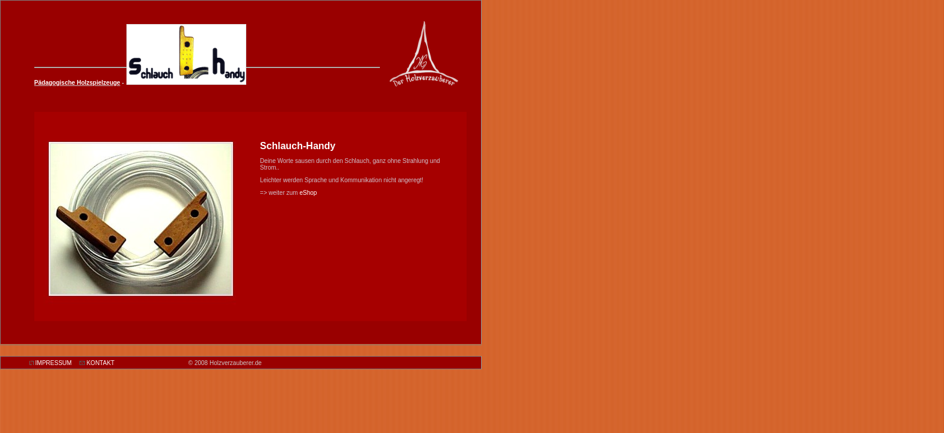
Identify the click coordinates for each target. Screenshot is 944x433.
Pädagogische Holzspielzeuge (77, 82)
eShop (308, 192)
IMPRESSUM (54, 363)
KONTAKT (100, 363)
